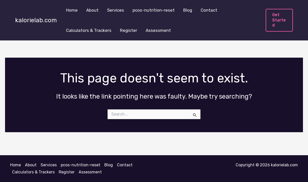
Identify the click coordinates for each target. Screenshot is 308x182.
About (92, 10)
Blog (187, 10)
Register (128, 30)
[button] (279, 20)
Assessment (158, 30)
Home (72, 10)
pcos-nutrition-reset (154, 10)
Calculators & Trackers (88, 30)
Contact (209, 10)
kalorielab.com (36, 20)
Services (115, 10)
